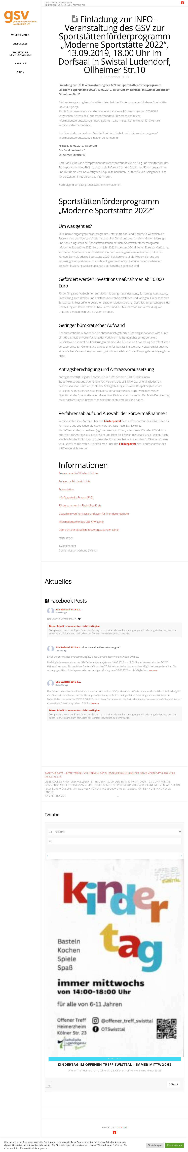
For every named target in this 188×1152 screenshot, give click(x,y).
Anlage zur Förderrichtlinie (74, 481)
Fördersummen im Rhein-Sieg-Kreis (80, 505)
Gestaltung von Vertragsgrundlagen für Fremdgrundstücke (94, 513)
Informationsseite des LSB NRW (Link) (81, 522)
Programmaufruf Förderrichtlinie (78, 473)
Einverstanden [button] (174, 1145)
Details (173, 1084)
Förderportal (112, 421)
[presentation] (48, 856)
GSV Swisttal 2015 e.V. (68, 609)
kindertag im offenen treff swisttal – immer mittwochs (114, 1064)
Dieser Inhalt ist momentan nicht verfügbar (74, 626)
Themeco (122, 1135)
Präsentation (66, 489)
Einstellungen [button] (155, 1145)
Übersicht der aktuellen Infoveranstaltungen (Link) (88, 530)
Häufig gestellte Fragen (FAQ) (76, 497)
